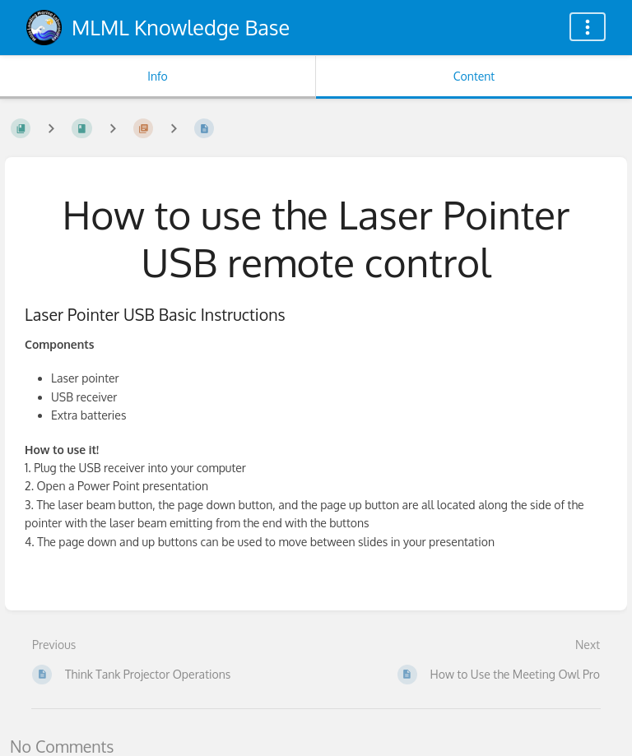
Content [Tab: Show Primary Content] (474, 76)
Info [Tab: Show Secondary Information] (157, 76)
